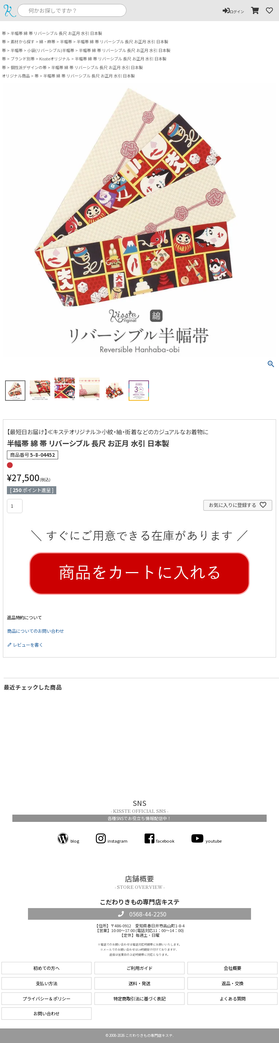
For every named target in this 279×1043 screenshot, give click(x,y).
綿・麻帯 (47, 41)
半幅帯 (66, 41)
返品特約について (24, 617)
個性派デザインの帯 (28, 67)
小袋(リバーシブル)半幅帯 (50, 50)
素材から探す (23, 41)
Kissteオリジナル (54, 58)
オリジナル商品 (16, 75)
